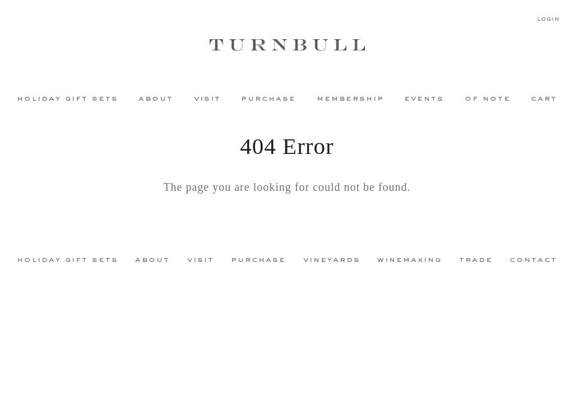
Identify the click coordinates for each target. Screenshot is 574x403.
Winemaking (409, 259)
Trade (476, 259)
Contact (533, 259)
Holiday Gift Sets (67, 98)
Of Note (488, 98)
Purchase (268, 98)
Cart (544, 98)
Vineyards (331, 259)
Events (424, 98)
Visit (207, 98)
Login (548, 19)
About (155, 98)
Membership (350, 98)
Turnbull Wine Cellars (287, 45)
